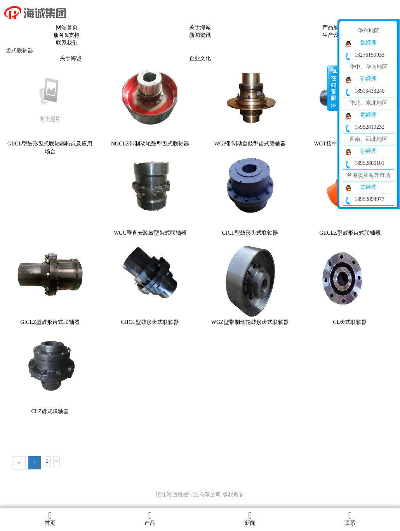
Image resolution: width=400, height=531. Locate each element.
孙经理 (368, 79)
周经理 (368, 115)
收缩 (332, 88)
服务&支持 (67, 35)
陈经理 (368, 187)
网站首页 (67, 27)
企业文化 (200, 58)
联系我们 (67, 43)
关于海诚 (200, 27)
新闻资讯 (200, 35)
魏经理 (368, 43)
